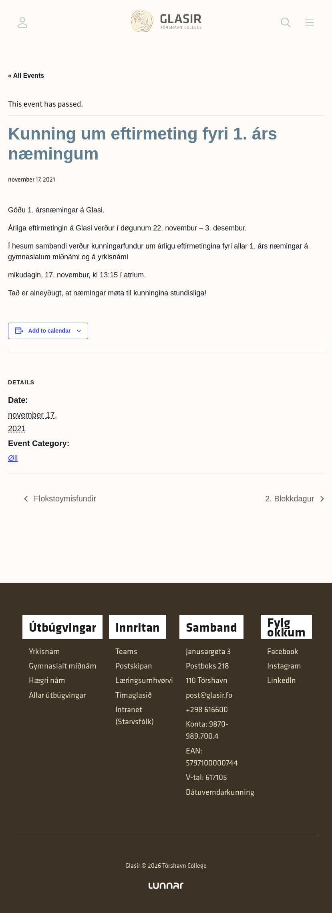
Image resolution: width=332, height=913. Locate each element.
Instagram (284, 666)
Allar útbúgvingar (57, 695)
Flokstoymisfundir (64, 498)
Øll (13, 458)
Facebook (282, 651)
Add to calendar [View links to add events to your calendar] (49, 330)
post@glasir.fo (209, 695)
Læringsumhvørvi (144, 680)
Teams (126, 651)
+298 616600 (207, 709)
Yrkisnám (44, 651)
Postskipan (133, 666)
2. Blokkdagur (290, 498)
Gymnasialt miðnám (63, 666)
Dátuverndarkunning (220, 792)
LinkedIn (281, 680)
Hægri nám (47, 680)
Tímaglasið (133, 695)
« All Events (26, 75)
